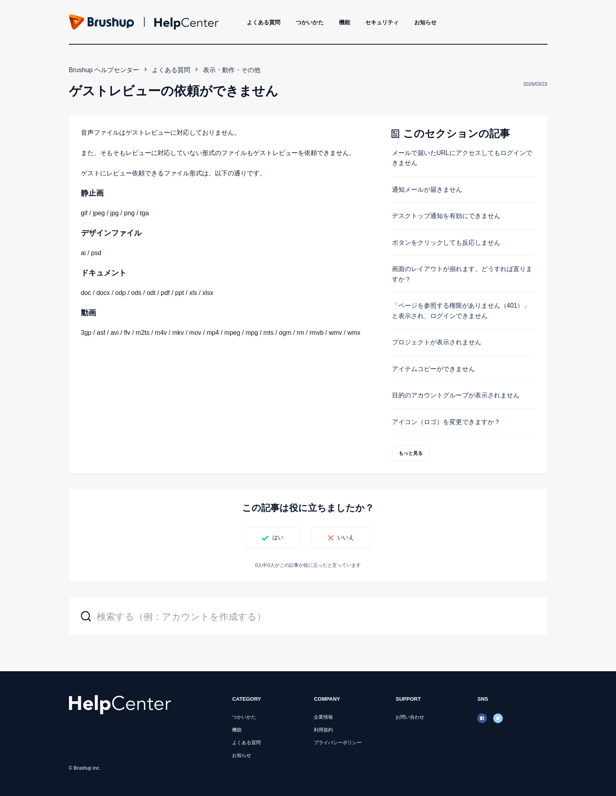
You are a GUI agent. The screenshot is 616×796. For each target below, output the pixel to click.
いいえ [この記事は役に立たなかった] (345, 537)
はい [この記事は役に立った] (277, 537)
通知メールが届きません (427, 189)
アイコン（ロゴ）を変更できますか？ (446, 422)
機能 (344, 22)
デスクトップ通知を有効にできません (446, 215)
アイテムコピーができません (433, 369)
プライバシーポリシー (338, 742)
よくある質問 (263, 22)
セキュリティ (382, 22)
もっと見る (411, 453)
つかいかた (310, 22)
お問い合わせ (410, 717)
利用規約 (323, 730)
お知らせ (425, 22)
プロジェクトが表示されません (436, 342)
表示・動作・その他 (231, 70)
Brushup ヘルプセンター (104, 70)
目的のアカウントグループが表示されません (456, 395)
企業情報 (323, 717)
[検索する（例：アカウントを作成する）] (308, 616)
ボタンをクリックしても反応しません (446, 242)
